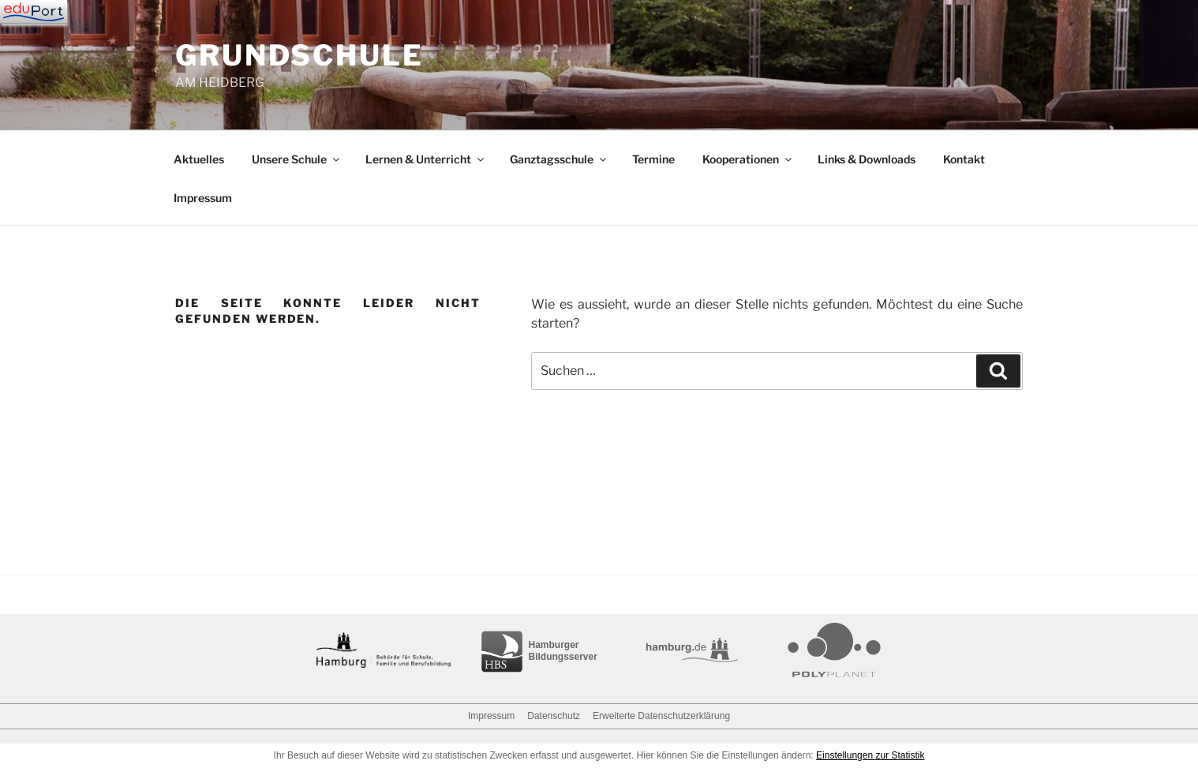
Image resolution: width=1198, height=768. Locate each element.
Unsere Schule (297, 159)
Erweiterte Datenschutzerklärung (661, 715)
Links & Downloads (866, 159)
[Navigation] (33, 12)
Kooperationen (748, 159)
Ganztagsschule (559, 159)
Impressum (203, 197)
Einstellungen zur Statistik (870, 755)
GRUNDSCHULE (299, 55)
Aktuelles (199, 159)
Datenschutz (553, 715)
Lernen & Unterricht (425, 159)
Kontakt (964, 159)
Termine (653, 159)
